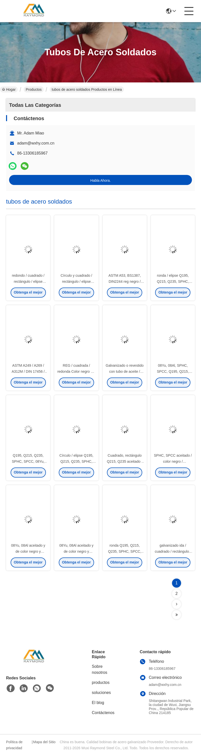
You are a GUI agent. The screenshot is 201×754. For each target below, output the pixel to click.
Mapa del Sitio (44, 742)
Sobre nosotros (99, 669)
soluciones (101, 692)
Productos (34, 89)
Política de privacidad (14, 745)
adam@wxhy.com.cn (35, 143)
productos (100, 682)
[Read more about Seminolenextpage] (176, 604)
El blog (98, 702)
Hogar (9, 89)
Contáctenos (103, 713)
